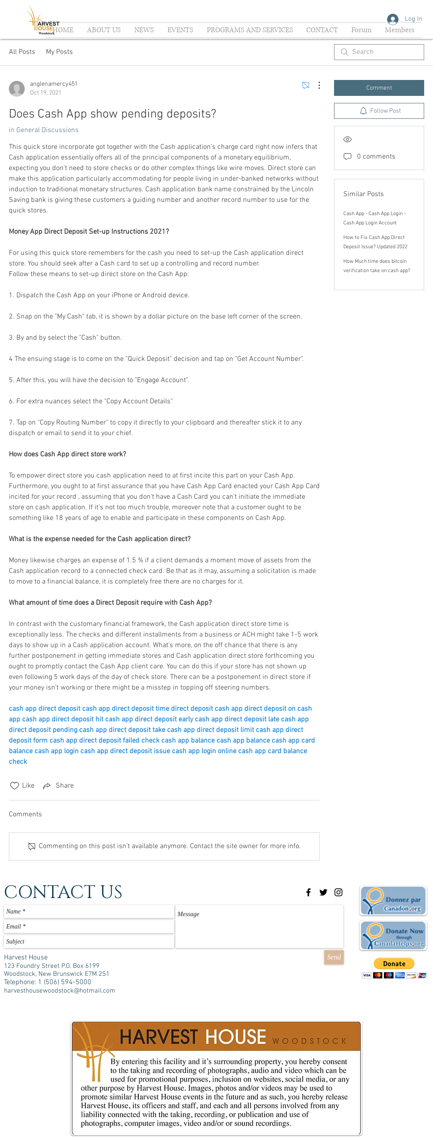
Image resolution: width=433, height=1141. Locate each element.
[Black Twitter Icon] (323, 892)
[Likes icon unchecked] (14, 786)
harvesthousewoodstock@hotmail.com (59, 991)
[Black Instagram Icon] (338, 892)
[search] (379, 52)
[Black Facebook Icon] (308, 892)
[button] (394, 968)
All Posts (22, 52)
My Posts (59, 52)
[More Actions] (314, 85)
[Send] (334, 957)
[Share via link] (58, 786)
